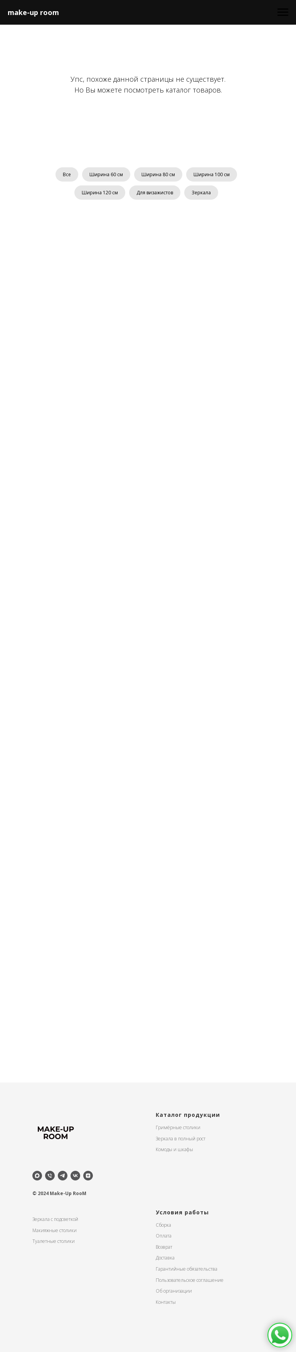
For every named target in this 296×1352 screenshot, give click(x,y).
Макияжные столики (54, 1230)
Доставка (165, 1257)
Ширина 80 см (158, 174)
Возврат (164, 1247)
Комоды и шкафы (174, 1149)
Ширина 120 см (100, 192)
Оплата (164, 1235)
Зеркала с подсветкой (55, 1219)
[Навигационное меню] (283, 12)
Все (67, 174)
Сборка (163, 1225)
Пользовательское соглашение (190, 1280)
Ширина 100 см (211, 174)
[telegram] (62, 1175)
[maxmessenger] (37, 1175)
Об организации (174, 1291)
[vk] (75, 1175)
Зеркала (201, 192)
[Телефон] (50, 1175)
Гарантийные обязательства (186, 1269)
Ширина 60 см (106, 174)
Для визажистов (154, 192)
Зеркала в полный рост (180, 1138)
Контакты (166, 1302)
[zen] (88, 1175)
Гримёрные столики (178, 1127)
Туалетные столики (53, 1241)
